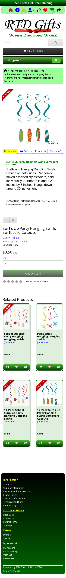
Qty (4, 257)
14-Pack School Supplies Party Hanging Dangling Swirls (15, 414)
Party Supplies (19, 70)
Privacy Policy (10, 494)
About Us (8, 484)
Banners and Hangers (19, 74)
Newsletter (8, 558)
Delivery (26, 151)
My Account (9, 547)
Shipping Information (13, 487)
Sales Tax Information (14, 498)
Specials (7, 538)
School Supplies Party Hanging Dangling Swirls (14, 336)
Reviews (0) (40, 151)
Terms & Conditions (13, 501)
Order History (10, 551)
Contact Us (8, 518)
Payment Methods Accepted (17, 491)
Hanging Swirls (43, 74)
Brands (7, 534)
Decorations (37, 70)
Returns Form (10, 521)
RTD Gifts (7, 570)
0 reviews (27, 281)
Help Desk (8, 514)
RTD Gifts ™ (21, 567)
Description (10, 151)
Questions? (55, 151)
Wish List (7, 554)
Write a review (41, 281)
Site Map (7, 525)
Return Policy (9, 505)
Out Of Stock (33, 273)
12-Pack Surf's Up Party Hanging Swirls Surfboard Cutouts (48, 414)
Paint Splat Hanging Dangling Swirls (48, 336)
